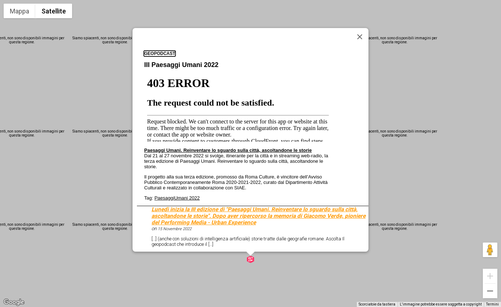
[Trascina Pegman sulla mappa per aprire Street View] (490, 250)
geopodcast (159, 53)
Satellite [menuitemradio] (54, 11)
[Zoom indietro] (490, 291)
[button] (250, 259)
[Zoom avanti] (490, 276)
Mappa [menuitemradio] (19, 11)
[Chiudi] (359, 37)
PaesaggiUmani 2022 (177, 198)
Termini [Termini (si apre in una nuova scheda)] (492, 304)
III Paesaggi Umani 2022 (181, 64)
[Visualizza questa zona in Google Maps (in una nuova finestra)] (14, 302)
